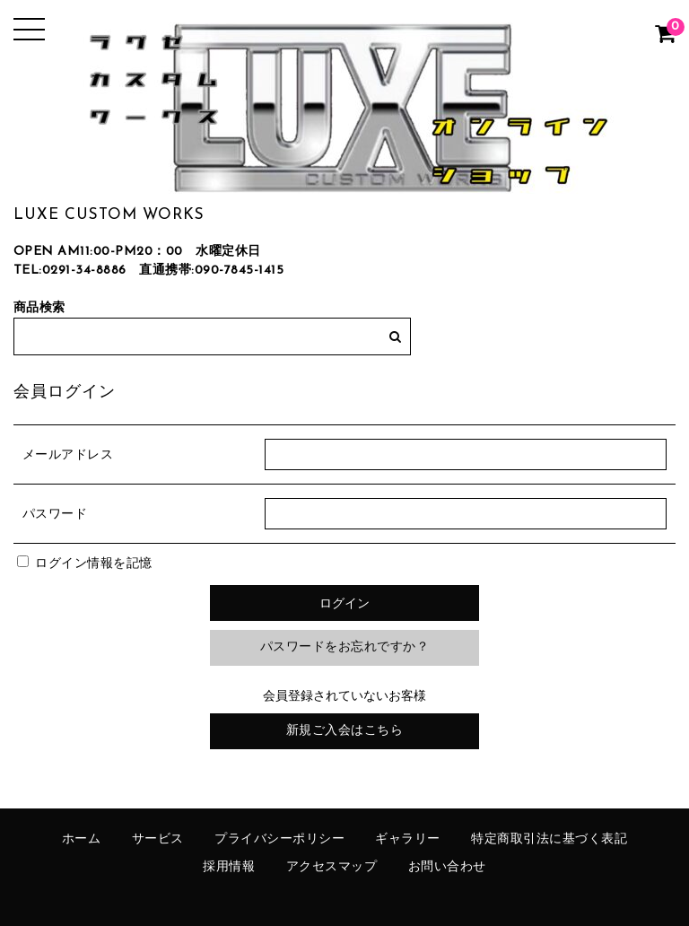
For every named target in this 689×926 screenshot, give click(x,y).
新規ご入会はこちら (345, 731)
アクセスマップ (332, 867)
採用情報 (229, 867)
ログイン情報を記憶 (85, 564)
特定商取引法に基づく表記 (549, 839)
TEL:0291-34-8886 (69, 270)
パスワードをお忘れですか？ (345, 647)
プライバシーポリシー (279, 839)
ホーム (81, 839)
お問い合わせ (447, 867)
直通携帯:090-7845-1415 (211, 270)
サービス (158, 839)
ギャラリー (407, 839)
